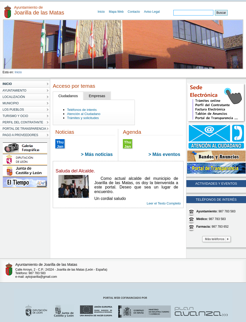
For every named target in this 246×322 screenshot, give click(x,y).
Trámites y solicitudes (83, 118)
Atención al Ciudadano (83, 114)
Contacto (134, 11)
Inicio (101, 11)
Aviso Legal (152, 11)
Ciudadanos (68, 96)
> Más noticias (97, 154)
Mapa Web (116, 11)
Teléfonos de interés (82, 110)
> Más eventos (164, 154)
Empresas (97, 96)
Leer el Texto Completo (164, 203)
